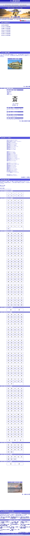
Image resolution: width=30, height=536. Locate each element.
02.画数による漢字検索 (5, 28)
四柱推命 (6, 533)
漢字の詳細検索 (15, 5)
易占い (10, 533)
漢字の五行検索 (11, 8)
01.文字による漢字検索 (5, 26)
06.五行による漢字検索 (5, 35)
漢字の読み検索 (7, 6)
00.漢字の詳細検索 (5, 25)
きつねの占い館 (9, 534)
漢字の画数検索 (23, 5)
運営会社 (14, 534)
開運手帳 (16, 533)
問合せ (22, 534)
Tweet (27, 20)
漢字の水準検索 (23, 6)
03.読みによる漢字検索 (5, 30)
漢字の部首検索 (15, 6)
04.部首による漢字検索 (5, 31)
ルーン (23, 533)
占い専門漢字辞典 (15, 1)
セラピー (26, 533)
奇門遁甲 (13, 533)
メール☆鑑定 (13, 521)
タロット (20, 533)
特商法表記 (18, 534)
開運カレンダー (14, 529)
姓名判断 (2, 533)
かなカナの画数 (19, 8)
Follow (29, 20)
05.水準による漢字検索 (5, 33)
